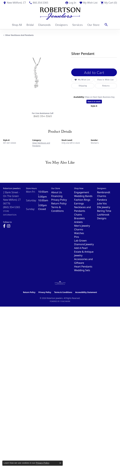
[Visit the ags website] (60, 283)
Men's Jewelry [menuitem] (82, 225)
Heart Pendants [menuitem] (83, 266)
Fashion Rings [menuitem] (82, 199)
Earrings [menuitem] (79, 203)
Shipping (83, 85)
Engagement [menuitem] (81, 192)
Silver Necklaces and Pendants (19, 35)
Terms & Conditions (63, 292)
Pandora (102, 199)
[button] (70, 2)
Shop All (17, 25)
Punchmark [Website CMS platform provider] (65, 301)
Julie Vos (102, 203)
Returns (106, 85)
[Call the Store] (11, 207)
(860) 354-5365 (42, 116)
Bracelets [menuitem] (79, 218)
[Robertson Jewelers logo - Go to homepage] (60, 12)
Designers (61, 25)
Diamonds (44, 25)
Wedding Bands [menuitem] (83, 196)
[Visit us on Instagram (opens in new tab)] (8, 226)
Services (77, 25)
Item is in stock (94, 101)
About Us (56, 192)
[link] (14, 2)
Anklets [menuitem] (78, 222)
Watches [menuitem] (79, 233)
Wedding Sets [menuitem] (82, 270)
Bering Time (104, 211)
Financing (57, 196)
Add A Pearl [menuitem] (81, 248)
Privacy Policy (59, 199)
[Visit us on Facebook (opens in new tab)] (4, 226)
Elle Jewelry (103, 207)
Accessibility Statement (86, 292)
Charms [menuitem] (78, 229)
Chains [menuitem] (78, 214)
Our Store (93, 25)
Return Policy (59, 203)
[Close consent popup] (60, 463)
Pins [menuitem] (76, 237)
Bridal (30, 25)
